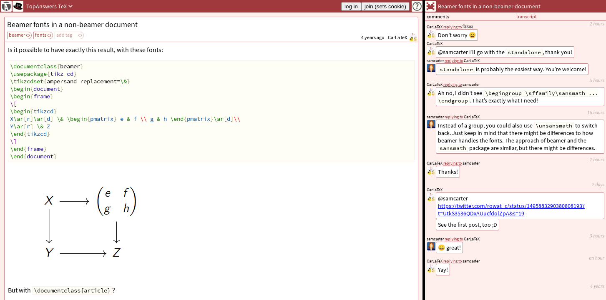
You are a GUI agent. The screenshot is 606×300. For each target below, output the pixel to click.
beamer (17, 35)
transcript (526, 16)
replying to (452, 261)
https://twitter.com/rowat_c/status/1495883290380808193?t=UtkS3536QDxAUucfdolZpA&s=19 (511, 209)
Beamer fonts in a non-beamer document (72, 24)
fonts (40, 35)
